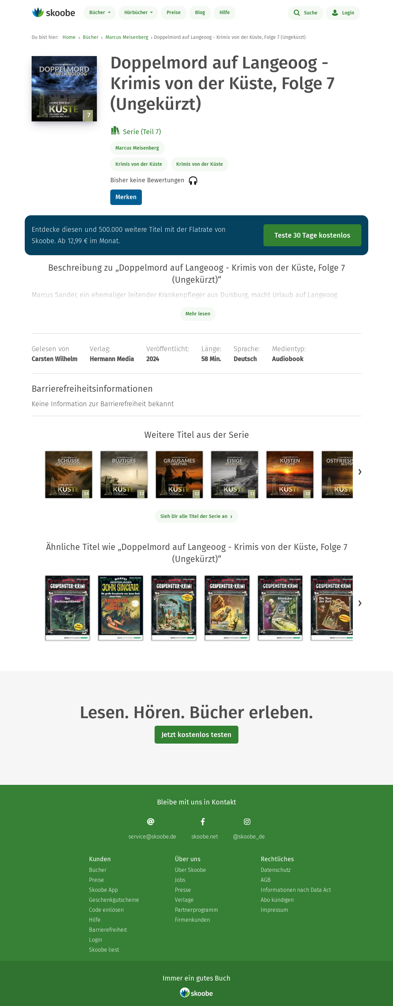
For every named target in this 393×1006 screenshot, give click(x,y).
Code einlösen (106, 910)
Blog (200, 12)
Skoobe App (103, 890)
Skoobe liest (104, 949)
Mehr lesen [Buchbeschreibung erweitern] (198, 314)
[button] (360, 471)
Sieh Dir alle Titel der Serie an (196, 516)
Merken (125, 197)
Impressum (274, 910)
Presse (183, 890)
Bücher (97, 12)
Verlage (184, 900)
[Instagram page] (249, 828)
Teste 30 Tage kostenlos (312, 235)
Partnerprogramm (196, 910)
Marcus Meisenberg (126, 37)
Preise (174, 12)
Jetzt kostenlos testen (196, 735)
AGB (266, 880)
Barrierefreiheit (108, 930)
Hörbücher (136, 12)
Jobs (180, 880)
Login (343, 12)
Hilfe (225, 12)
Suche (305, 12)
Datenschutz (276, 870)
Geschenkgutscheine (114, 900)
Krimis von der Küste (138, 164)
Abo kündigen (277, 900)
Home (69, 37)
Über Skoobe (190, 870)
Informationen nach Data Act (296, 890)
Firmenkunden (192, 920)
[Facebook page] (204, 828)
